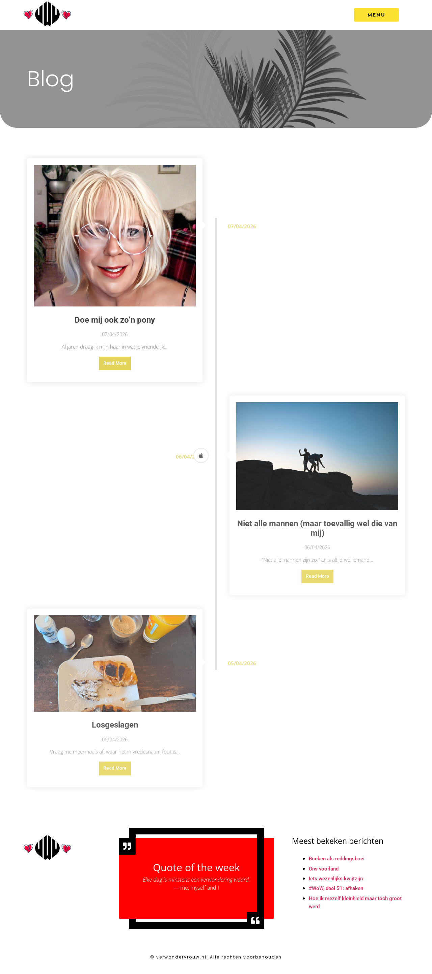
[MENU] (376, 15)
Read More (115, 364)
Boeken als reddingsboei (339, 863)
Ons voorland (325, 873)
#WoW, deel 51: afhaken (338, 894)
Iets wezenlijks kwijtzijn (337, 884)
